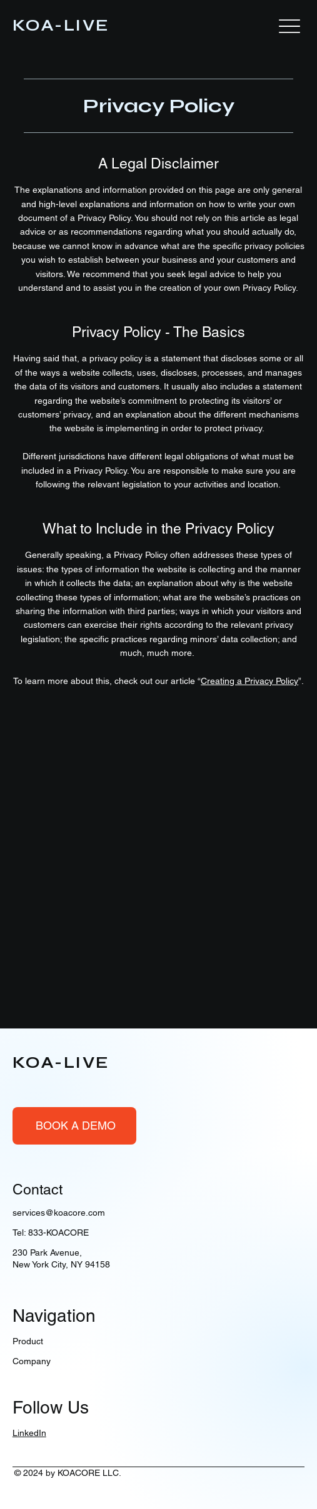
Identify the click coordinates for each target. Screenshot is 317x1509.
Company (32, 1361)
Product (28, 1341)
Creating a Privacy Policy (249, 681)
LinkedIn (29, 1433)
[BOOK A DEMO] (74, 1126)
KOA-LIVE (61, 25)
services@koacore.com (59, 1213)
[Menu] (289, 26)
